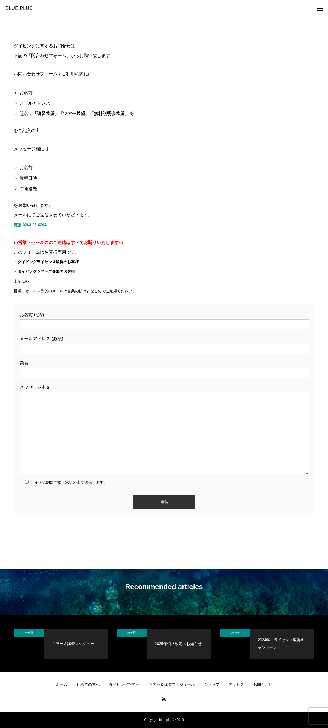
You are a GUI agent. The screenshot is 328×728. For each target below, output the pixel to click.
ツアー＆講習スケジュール (172, 684)
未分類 (29, 632)
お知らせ (234, 632)
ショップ (211, 684)
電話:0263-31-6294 (30, 225)
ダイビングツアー (124, 684)
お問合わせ (262, 684)
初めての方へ (88, 684)
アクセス (236, 684)
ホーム (61, 684)
